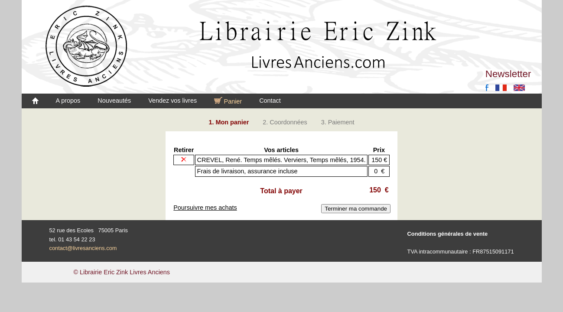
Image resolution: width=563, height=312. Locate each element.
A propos (68, 100)
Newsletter (508, 73)
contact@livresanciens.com (83, 248)
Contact (270, 100)
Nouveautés (114, 100)
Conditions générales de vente (447, 234)
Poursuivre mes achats (205, 207)
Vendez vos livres (172, 100)
